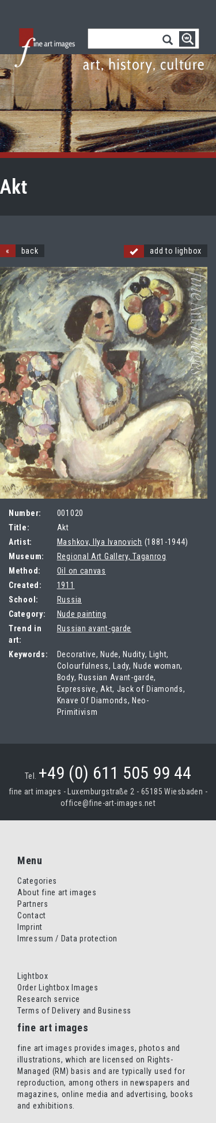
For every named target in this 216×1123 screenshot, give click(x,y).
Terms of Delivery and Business (74, 1010)
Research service (48, 999)
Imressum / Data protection (67, 938)
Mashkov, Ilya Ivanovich (99, 542)
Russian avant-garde (94, 628)
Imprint (30, 927)
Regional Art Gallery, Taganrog (111, 556)
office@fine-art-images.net (108, 803)
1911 (66, 585)
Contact (31, 915)
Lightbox (32, 976)
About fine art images (57, 892)
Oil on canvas (81, 570)
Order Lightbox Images (57, 987)
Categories (37, 880)
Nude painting (82, 614)
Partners (32, 904)
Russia (69, 599)
